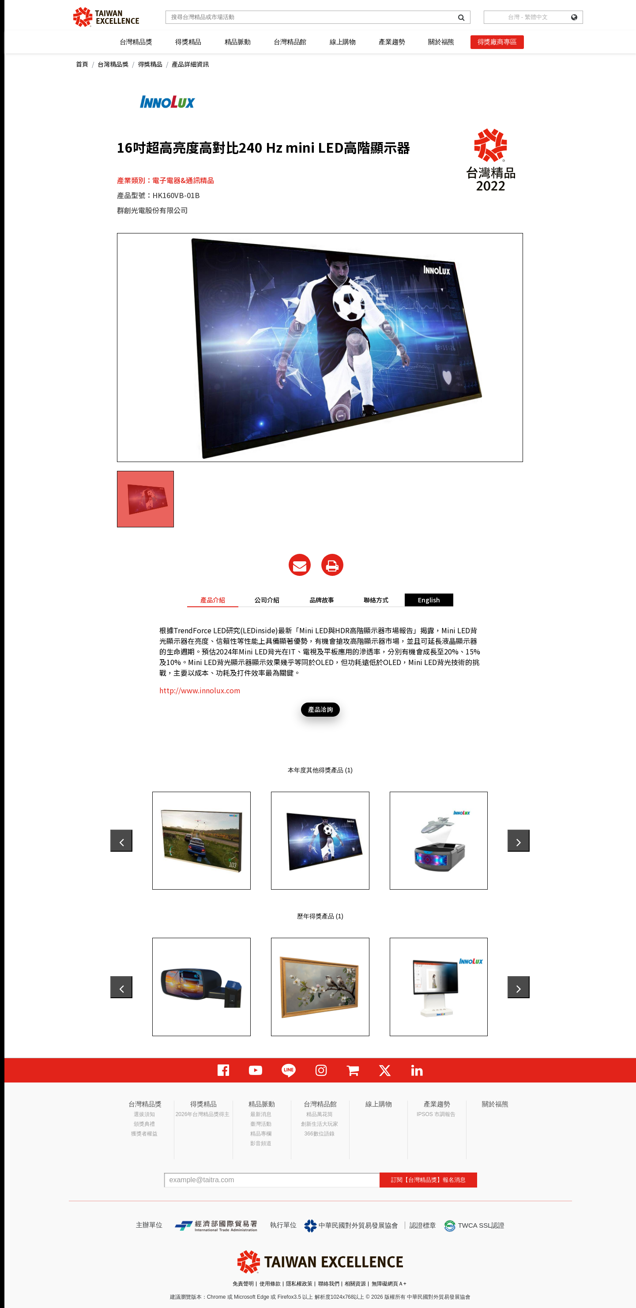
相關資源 (355, 1284)
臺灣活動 (260, 1124)
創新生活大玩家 (319, 1124)
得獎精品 (188, 41)
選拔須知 (144, 1114)
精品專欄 (260, 1133)
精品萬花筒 (319, 1114)
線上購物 (343, 41)
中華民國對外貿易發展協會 (351, 1226)
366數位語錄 (320, 1133)
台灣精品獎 (136, 41)
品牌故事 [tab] (321, 599)
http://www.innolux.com (200, 690)
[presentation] (121, 841)
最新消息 (260, 1114)
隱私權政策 (299, 1284)
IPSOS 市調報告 (436, 1114)
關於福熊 (441, 41)
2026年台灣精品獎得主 (203, 1114)
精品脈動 (238, 41)
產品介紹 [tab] (212, 599)
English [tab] (429, 599)
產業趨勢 (392, 41)
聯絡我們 (328, 1284)
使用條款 (270, 1284)
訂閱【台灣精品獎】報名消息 (428, 1179)
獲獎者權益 (144, 1133)
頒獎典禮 (144, 1124)
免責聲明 (243, 1284)
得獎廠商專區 (497, 41)
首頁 (82, 64)
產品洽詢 (320, 709)
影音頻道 (260, 1143)
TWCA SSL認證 (474, 1226)
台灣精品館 (290, 41)
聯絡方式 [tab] (376, 599)
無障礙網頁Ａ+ (389, 1284)
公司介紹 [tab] (267, 599)
